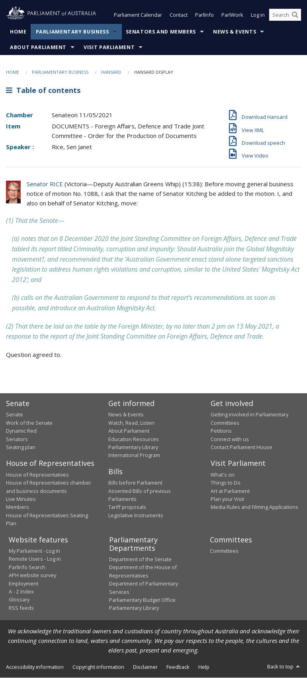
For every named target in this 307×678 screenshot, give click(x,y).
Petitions (221, 431)
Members (17, 507)
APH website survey (32, 575)
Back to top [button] (284, 666)
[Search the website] (285, 15)
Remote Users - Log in (35, 559)
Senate (14, 414)
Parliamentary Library (133, 447)
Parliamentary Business (72, 31)
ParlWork (232, 15)
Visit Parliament (109, 47)
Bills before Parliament (135, 483)
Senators (17, 439)
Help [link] (203, 666)
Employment (23, 583)
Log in (258, 15)
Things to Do (226, 483)
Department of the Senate (140, 559)
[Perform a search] (295, 15)
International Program (134, 455)
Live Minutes (21, 499)
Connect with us (230, 439)
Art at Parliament (230, 491)
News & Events (234, 31)
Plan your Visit (227, 499)
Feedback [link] (178, 666)
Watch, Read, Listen (131, 422)
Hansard (111, 72)
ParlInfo (204, 15)
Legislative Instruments (135, 515)
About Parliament (38, 47)
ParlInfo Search (27, 567)
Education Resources (133, 439)
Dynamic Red (21, 431)
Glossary (19, 599)
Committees (224, 550)
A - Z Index (21, 591)
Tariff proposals (127, 507)
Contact (179, 15)
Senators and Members (161, 31)
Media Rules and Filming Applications (254, 507)
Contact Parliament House (241, 447)
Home (18, 31)
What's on (223, 474)
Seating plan (20, 447)
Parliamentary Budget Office (142, 599)
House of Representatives (37, 474)
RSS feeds (21, 607)
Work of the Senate (29, 422)
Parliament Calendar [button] (138, 15)
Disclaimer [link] (145, 666)
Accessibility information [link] (35, 666)
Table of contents (43, 90)
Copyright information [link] (98, 666)
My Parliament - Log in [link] (34, 550)
